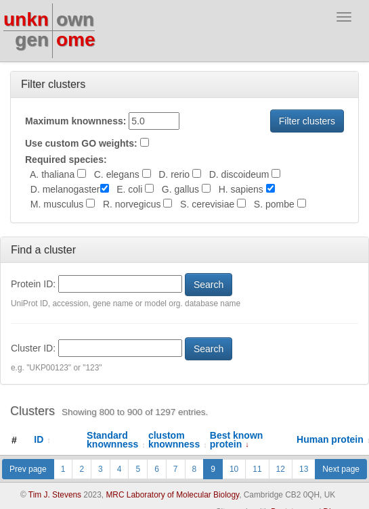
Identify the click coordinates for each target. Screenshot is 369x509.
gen (32, 39)
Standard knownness (116, 440)
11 (257, 469)
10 (234, 469)
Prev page (28, 469)
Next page (341, 469)
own (75, 19)
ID (42, 439)
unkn (26, 19)
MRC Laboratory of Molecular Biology (172, 495)
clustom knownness (177, 440)
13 (303, 469)
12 (280, 469)
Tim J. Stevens (54, 495)
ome (75, 39)
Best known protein (236, 440)
